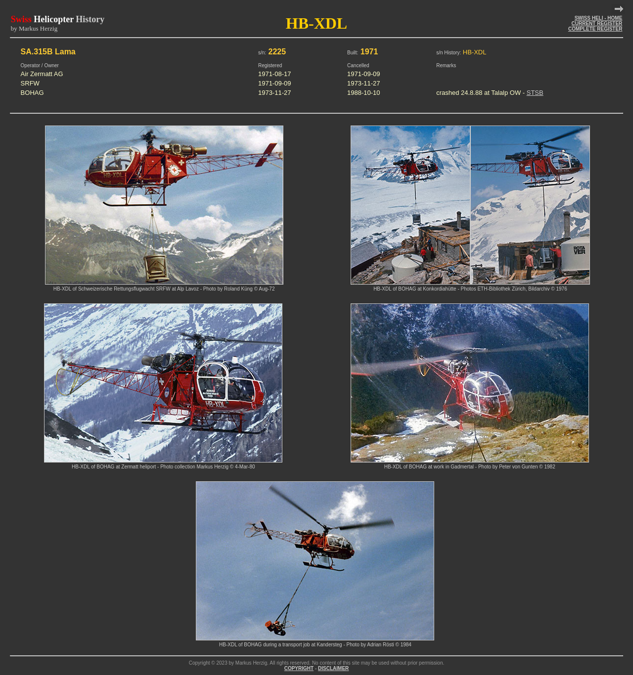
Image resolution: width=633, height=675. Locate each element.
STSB (535, 92)
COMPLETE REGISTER (595, 29)
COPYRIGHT (299, 668)
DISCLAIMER (333, 668)
